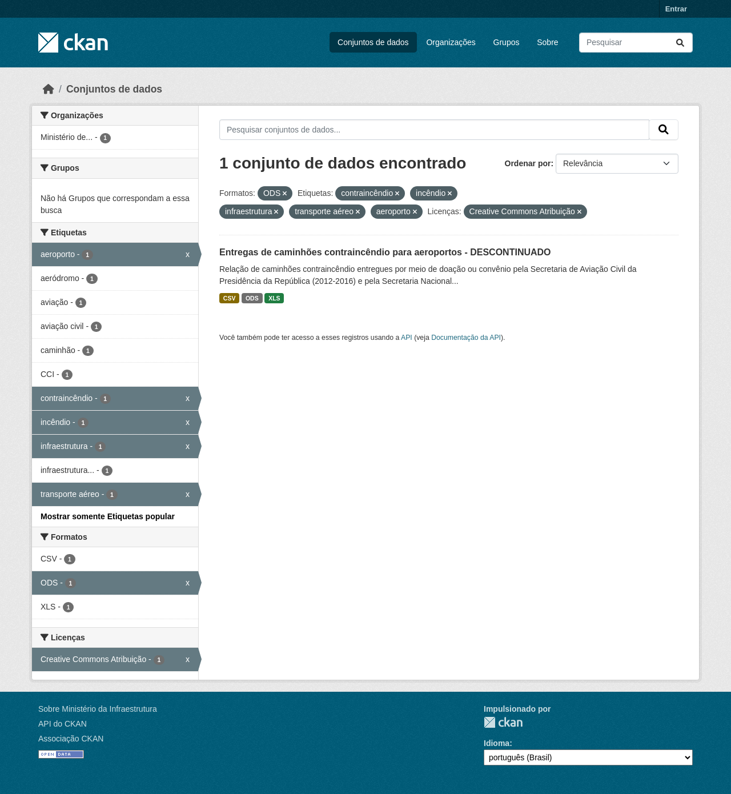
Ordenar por (528, 163)
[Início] (48, 89)
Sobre (547, 42)
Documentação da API (466, 338)
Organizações (450, 42)
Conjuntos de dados (373, 42)
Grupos (506, 42)
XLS (274, 298)
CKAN (503, 722)
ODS (252, 298)
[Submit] (680, 43)
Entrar (676, 9)
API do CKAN (62, 723)
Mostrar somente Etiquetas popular (108, 516)
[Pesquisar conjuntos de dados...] (636, 43)
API (406, 338)
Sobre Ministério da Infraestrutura (97, 708)
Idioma (496, 743)
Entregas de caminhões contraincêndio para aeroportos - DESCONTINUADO (385, 252)
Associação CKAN (70, 738)
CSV (229, 298)
